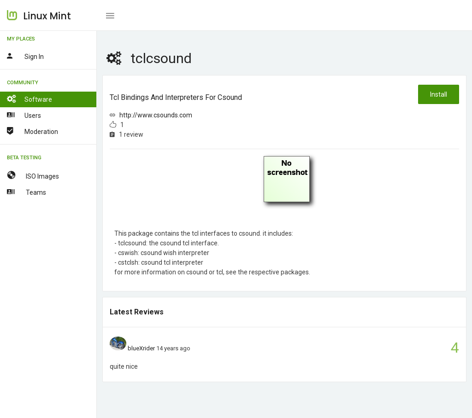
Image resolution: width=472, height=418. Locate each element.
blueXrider (141, 348)
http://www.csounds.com (155, 115)
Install (438, 94)
